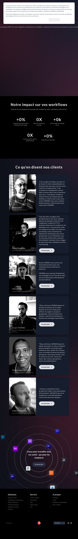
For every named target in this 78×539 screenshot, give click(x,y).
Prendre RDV (33, 500)
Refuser (66, 19)
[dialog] (39, 13)
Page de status (34, 504)
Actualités (55, 497)
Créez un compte (34, 497)
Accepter (54, 19)
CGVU (54, 500)
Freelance (10, 509)
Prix (31, 507)
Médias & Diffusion (13, 502)
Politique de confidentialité (60, 502)
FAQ (31, 502)
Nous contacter (57, 504)
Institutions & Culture (13, 507)
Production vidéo (12, 497)
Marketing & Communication (15, 500)
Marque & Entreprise (13, 504)
